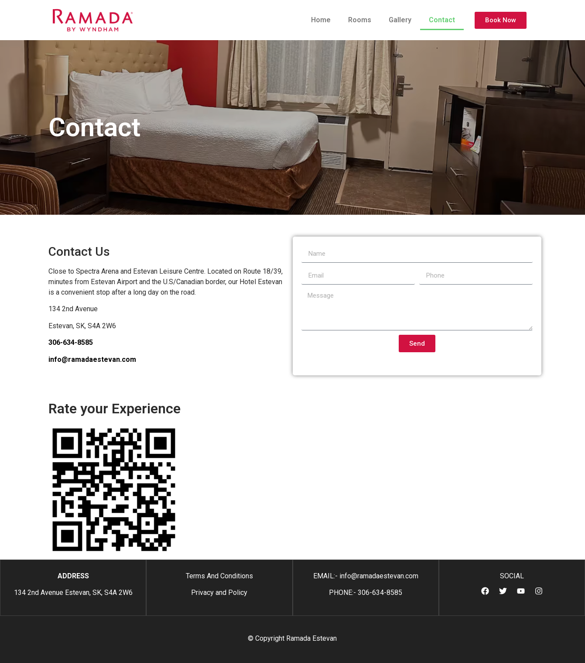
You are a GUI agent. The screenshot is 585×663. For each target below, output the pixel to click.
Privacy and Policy (219, 592)
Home (321, 20)
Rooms (359, 20)
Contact (442, 20)
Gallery (400, 20)
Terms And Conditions (219, 576)
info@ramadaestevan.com (92, 359)
